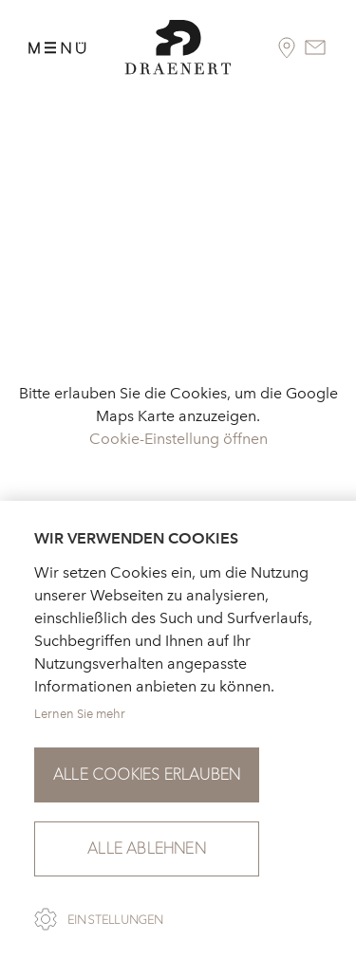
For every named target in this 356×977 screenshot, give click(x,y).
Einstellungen (115, 920)
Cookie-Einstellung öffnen (178, 439)
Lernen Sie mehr (79, 714)
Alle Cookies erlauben (146, 774)
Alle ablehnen (146, 848)
